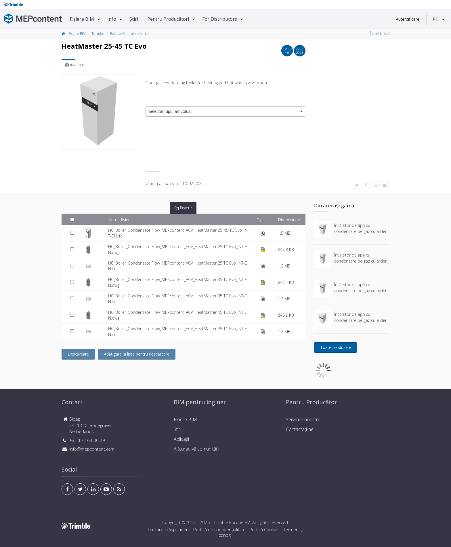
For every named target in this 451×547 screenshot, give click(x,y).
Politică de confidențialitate (219, 529)
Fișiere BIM (82, 19)
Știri (133, 19)
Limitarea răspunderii (169, 529)
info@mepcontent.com (91, 449)
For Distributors (219, 19)
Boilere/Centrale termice (129, 33)
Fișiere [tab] (183, 207)
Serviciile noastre (303, 419)
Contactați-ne (300, 429)
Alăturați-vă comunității (196, 449)
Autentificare (407, 19)
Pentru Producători (168, 19)
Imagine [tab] (75, 64)
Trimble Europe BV (232, 522)
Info (111, 19)
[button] (225, 111)
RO (436, 19)
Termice (97, 33)
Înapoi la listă (379, 33)
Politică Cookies (264, 529)
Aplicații (181, 439)
